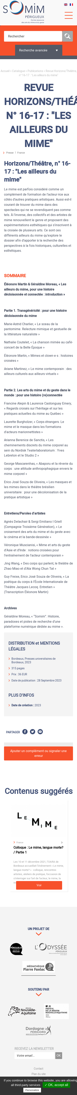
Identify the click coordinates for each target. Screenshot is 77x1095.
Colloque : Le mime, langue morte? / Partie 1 (38, 850)
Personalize (32, 1090)
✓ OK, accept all (56, 1085)
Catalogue (18, 71)
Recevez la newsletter (34, 1048)
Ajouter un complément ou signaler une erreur (38, 753)
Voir (39, 885)
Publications (35, 71)
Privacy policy (50, 1090)
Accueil (5, 71)
